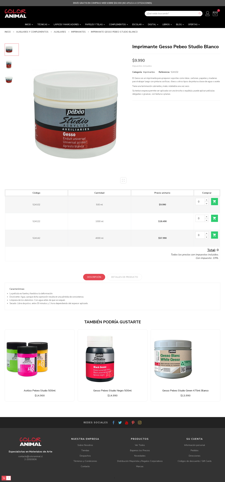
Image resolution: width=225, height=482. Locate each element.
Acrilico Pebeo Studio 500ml (40, 390)
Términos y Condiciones (85, 461)
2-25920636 (30, 459)
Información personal (194, 445)
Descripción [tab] (94, 277)
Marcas (139, 466)
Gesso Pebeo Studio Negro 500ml (112, 390)
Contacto (85, 466)
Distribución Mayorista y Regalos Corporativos (140, 461)
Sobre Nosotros (85, 445)
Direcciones (194, 455)
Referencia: (164, 72)
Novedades (139, 455)
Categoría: (137, 72)
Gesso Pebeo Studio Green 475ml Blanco (185, 390)
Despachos (85, 455)
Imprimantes (149, 72)
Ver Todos (140, 445)
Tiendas (85, 450)
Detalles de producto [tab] (124, 277)
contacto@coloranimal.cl (30, 456)
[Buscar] (173, 13)
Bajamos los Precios (140, 450)
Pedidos (194, 450)
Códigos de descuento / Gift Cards (195, 461)
